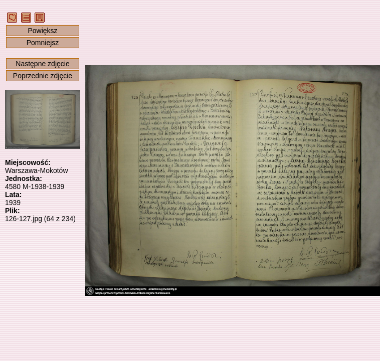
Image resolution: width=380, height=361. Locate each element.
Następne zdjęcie (42, 64)
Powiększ (42, 31)
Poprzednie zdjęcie (42, 76)
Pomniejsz (43, 43)
